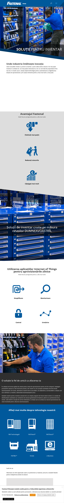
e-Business (50, 456)
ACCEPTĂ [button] (32, 495)
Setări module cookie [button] (8, 499)
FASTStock (49, 434)
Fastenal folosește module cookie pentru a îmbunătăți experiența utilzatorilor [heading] (28, 489)
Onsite (32, 456)
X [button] (62, 487)
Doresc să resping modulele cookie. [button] (46, 495)
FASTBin (13, 456)
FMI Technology (13, 434)
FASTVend (31, 434)
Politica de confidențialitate (21, 495)
